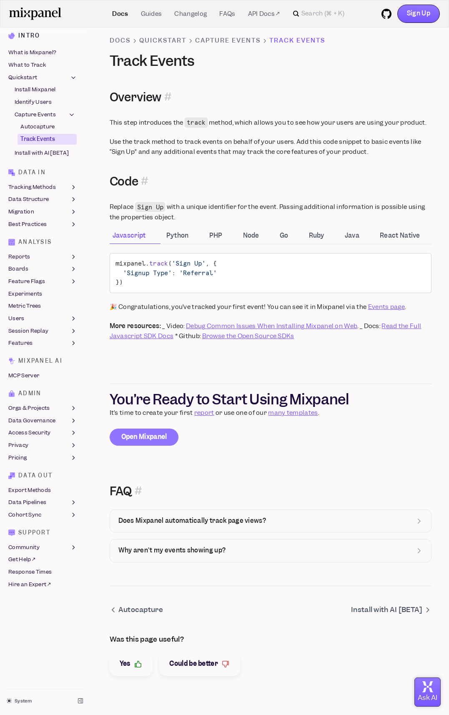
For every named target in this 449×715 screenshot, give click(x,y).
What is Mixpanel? (32, 52)
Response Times (30, 571)
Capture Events (45, 114)
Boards (42, 269)
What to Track (27, 64)
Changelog (190, 14)
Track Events (37, 139)
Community (42, 547)
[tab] (135, 236)
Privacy (42, 445)
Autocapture (37, 126)
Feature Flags (42, 281)
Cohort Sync (42, 515)
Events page (386, 307)
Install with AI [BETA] (42, 153)
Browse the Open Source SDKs (248, 336)
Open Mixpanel (144, 437)
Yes (131, 664)
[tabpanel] (270, 297)
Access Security (42, 433)
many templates (293, 413)
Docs (120, 14)
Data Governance (42, 420)
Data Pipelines (42, 503)
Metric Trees (24, 306)
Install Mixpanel (35, 89)
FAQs (227, 14)
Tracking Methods (42, 187)
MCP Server (23, 375)
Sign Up (418, 13)
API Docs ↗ (264, 14)
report (204, 413)
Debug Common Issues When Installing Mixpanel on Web (271, 326)
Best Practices (42, 224)
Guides (151, 14)
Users (42, 318)
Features (42, 343)
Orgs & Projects (42, 408)
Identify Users (33, 101)
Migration (42, 212)
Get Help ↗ (21, 559)
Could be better (199, 664)
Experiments (25, 293)
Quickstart (42, 77)
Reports (42, 257)
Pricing (42, 458)
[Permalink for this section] (168, 97)
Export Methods (29, 490)
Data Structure (42, 199)
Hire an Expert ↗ (29, 584)
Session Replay (42, 331)
